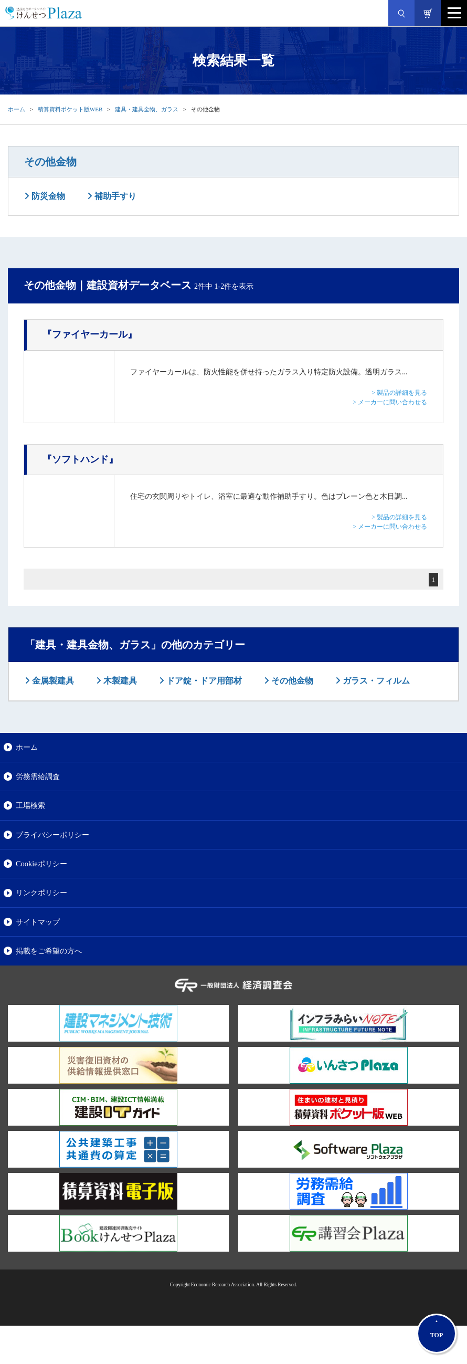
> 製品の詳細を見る (399, 392)
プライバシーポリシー (52, 835)
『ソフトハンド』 (80, 459)
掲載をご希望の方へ (49, 951)
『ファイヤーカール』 (90, 334)
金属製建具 (52, 680)
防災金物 (47, 196)
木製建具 (119, 680)
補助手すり (114, 196)
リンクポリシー (41, 892)
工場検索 (30, 805)
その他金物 (50, 161)
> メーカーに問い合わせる (390, 402)
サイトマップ (38, 922)
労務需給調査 (38, 776)
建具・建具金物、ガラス (146, 109)
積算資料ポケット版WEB (70, 109)
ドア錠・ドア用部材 (203, 680)
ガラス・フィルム (375, 680)
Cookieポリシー (41, 863)
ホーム (16, 109)
